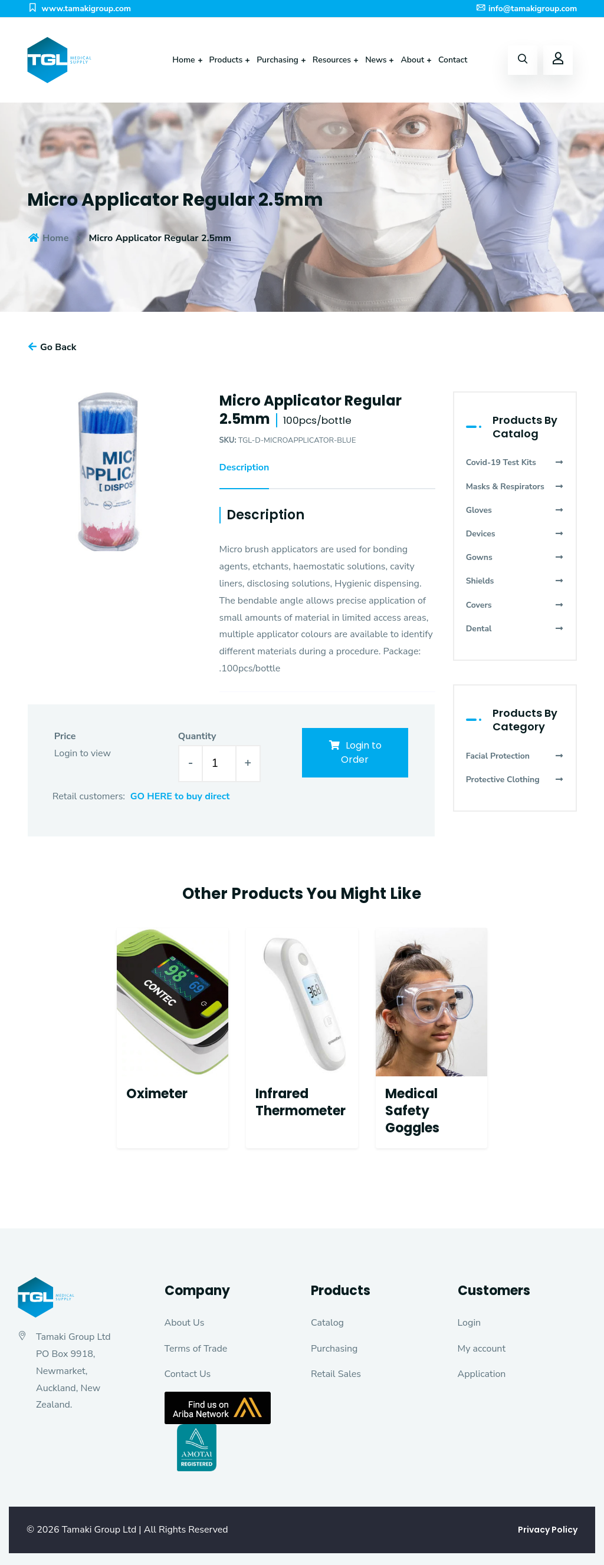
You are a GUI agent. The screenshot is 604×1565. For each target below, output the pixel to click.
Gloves (515, 510)
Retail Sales (336, 1374)
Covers (515, 605)
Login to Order (355, 752)
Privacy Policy (547, 1530)
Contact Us (188, 1374)
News (375, 59)
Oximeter (157, 1094)
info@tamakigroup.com (526, 8)
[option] (107, 471)
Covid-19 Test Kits (515, 462)
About (412, 59)
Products (226, 59)
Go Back (52, 347)
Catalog (327, 1322)
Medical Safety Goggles (412, 1110)
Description (244, 467)
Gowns (515, 557)
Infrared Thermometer (300, 1102)
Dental (515, 628)
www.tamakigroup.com (79, 8)
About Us (185, 1322)
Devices (515, 533)
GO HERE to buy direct (180, 796)
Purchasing (277, 59)
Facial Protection (515, 756)
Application (482, 1374)
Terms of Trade (196, 1348)
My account (482, 1348)
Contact (452, 59)
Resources (332, 59)
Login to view (82, 753)
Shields (515, 581)
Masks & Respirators (515, 486)
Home (183, 59)
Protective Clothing (515, 779)
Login (469, 1322)
